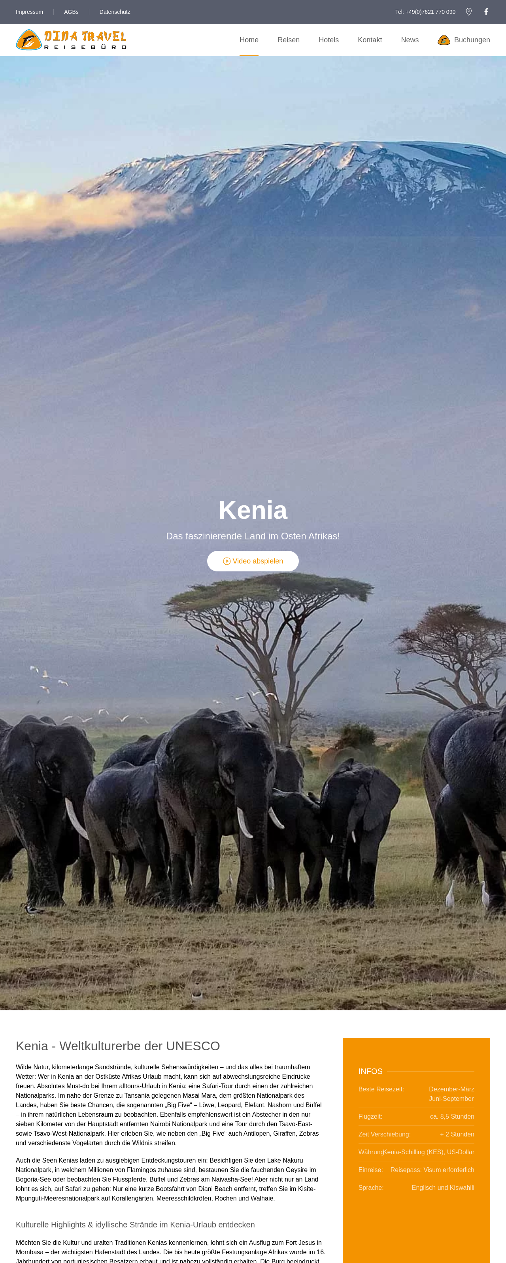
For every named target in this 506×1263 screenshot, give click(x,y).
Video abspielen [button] (253, 561)
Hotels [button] (329, 40)
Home (249, 40)
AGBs (71, 12)
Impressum (29, 12)
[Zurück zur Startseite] (71, 40)
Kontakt (370, 40)
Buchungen (464, 40)
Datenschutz (115, 12)
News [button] (410, 40)
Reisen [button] (289, 40)
